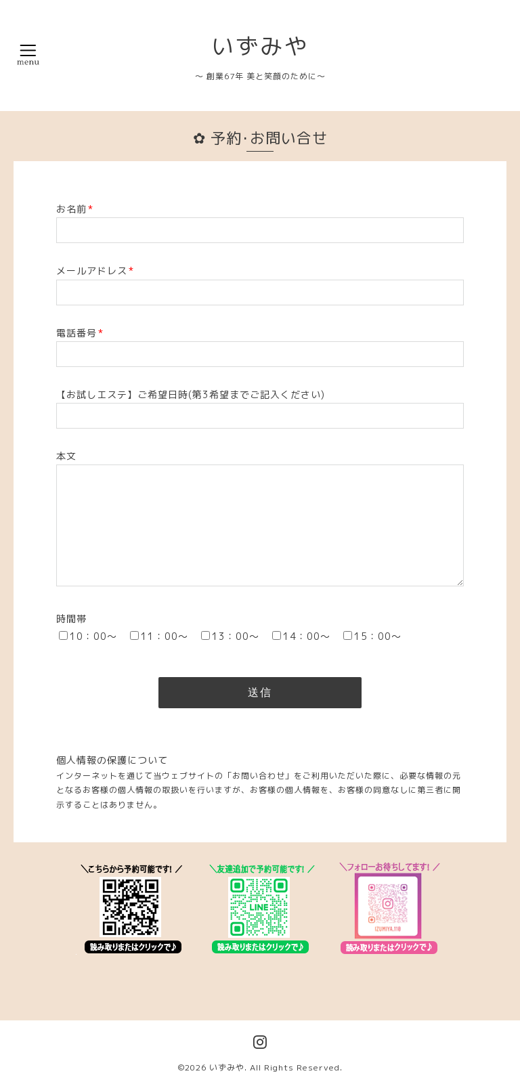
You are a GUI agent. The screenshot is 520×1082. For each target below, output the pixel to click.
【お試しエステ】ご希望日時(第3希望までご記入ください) (190, 394)
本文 (66, 456)
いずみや (260, 46)
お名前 (74, 208)
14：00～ (306, 636)
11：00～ (164, 636)
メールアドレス (95, 270)
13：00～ (235, 636)
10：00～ (93, 636)
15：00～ (378, 636)
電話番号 (80, 332)
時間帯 (71, 618)
